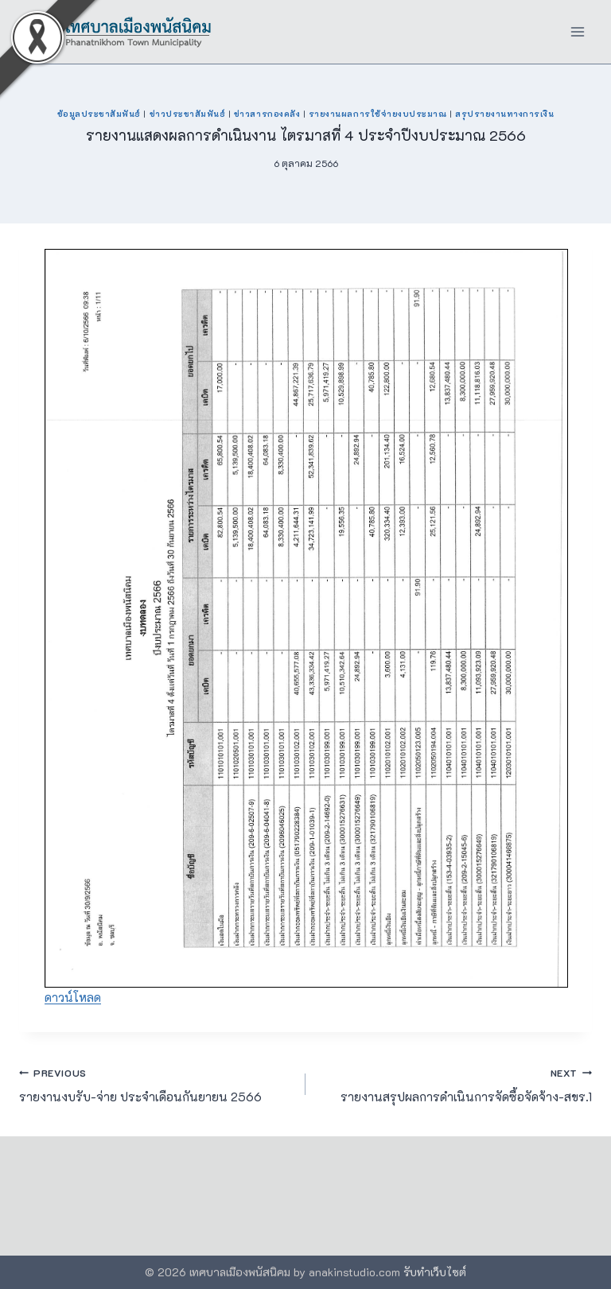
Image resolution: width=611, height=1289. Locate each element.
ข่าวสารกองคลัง (267, 113)
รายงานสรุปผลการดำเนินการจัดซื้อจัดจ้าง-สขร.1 (454, 1083)
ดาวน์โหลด (73, 997)
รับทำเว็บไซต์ (434, 1271)
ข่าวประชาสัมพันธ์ (188, 113)
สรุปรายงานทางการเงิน (504, 113)
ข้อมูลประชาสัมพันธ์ (99, 113)
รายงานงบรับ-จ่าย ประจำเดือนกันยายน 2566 (156, 1083)
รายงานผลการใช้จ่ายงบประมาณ (378, 113)
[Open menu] (577, 31)
